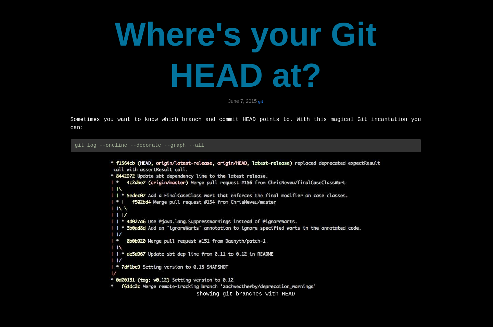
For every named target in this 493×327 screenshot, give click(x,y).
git (260, 101)
